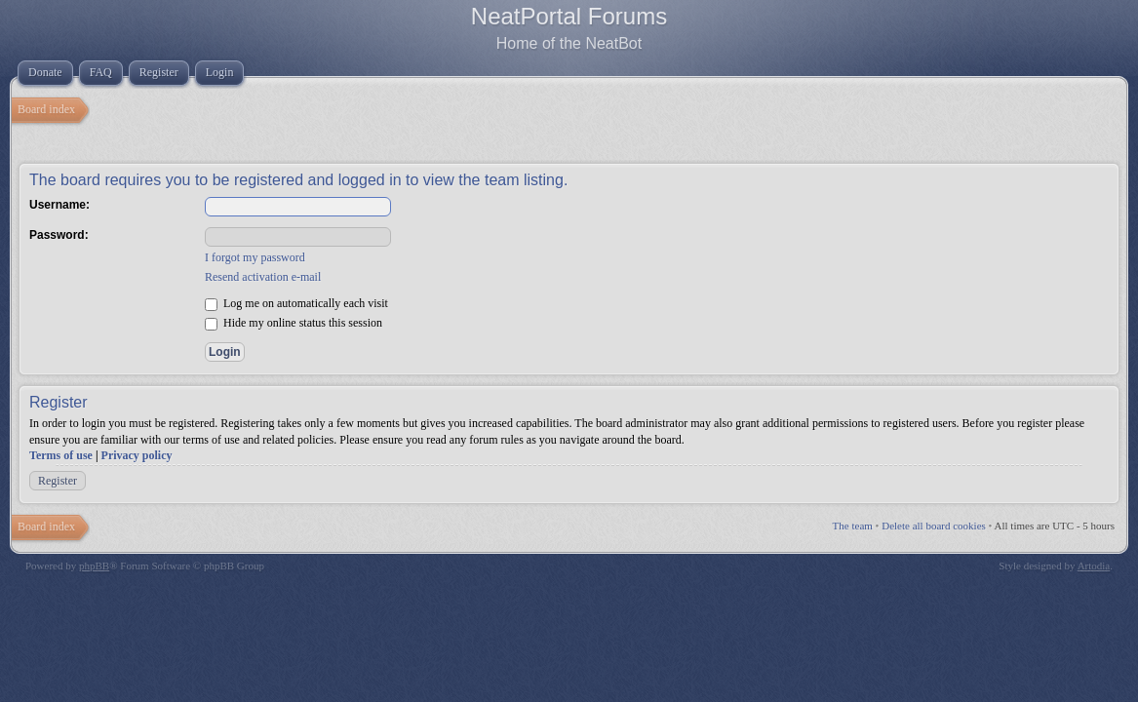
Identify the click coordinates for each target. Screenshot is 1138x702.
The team (853, 525)
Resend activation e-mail (263, 277)
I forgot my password (255, 257)
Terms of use (61, 455)
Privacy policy (137, 455)
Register (57, 481)
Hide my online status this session (293, 323)
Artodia (1094, 565)
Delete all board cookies (934, 525)
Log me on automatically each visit (296, 303)
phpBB (94, 565)
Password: (59, 235)
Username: (59, 205)
